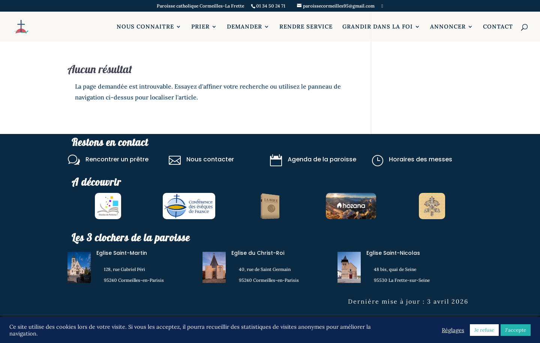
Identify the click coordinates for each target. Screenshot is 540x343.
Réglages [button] (453, 330)
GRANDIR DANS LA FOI (377, 27)
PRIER (200, 27)
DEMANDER (244, 27)
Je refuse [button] (484, 330)
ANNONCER (448, 27)
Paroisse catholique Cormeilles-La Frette (200, 6)
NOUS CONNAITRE (145, 27)
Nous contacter (210, 159)
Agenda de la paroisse (322, 159)
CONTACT (498, 27)
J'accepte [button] (515, 330)
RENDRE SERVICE (306, 27)
